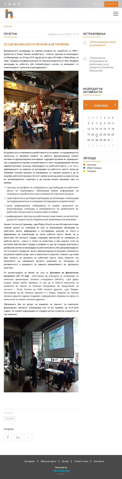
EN (101, 4)
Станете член (81, 461)
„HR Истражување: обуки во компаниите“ (103, 43)
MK (94, 4)
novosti (10, 418)
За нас (65, 461)
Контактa (99, 461)
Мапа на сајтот (48, 461)
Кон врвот (30, 461)
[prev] (86, 105)
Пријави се (111, 4)
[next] (115, 105)
